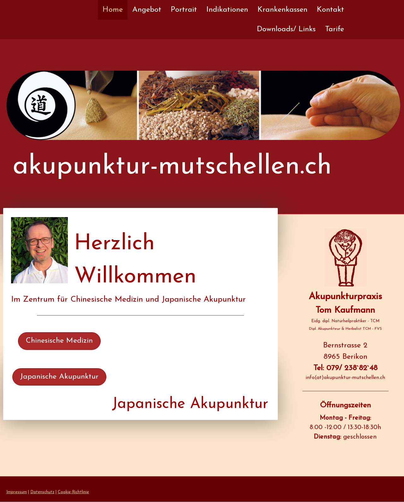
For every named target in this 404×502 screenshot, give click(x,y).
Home (113, 10)
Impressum (16, 492)
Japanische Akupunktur (59, 377)
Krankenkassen (282, 10)
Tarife (334, 29)
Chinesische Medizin (59, 341)
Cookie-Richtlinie (73, 492)
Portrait (184, 10)
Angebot (146, 10)
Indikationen (227, 10)
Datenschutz (42, 492)
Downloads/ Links (286, 29)
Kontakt (330, 10)
